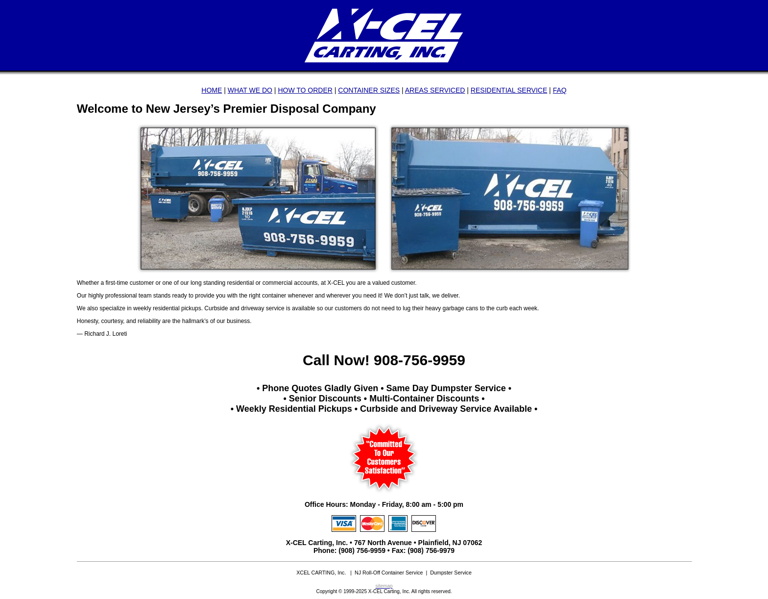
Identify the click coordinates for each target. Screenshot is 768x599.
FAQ (560, 90)
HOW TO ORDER (305, 90)
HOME (211, 90)
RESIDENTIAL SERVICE (509, 90)
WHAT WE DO (250, 90)
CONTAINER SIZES (369, 90)
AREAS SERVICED (435, 90)
